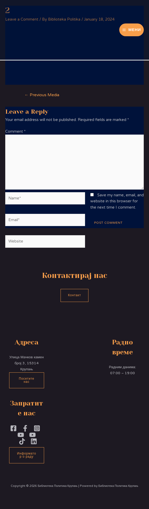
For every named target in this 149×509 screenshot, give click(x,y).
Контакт (74, 295)
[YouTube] (32, 435)
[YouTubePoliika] (20, 435)
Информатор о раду (26, 455)
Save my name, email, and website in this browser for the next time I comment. (117, 201)
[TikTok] (22, 441)
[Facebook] (13, 428)
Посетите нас (26, 380)
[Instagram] (37, 428)
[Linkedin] (34, 441)
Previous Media (42, 95)
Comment (15, 131)
